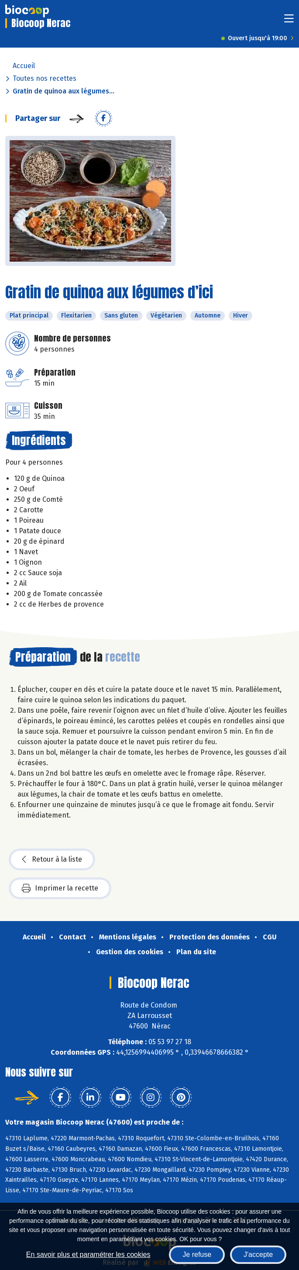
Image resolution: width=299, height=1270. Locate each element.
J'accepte (258, 1254)
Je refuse (196, 1254)
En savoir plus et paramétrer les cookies (88, 1254)
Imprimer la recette (60, 888)
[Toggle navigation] (289, 21)
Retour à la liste (52, 859)
